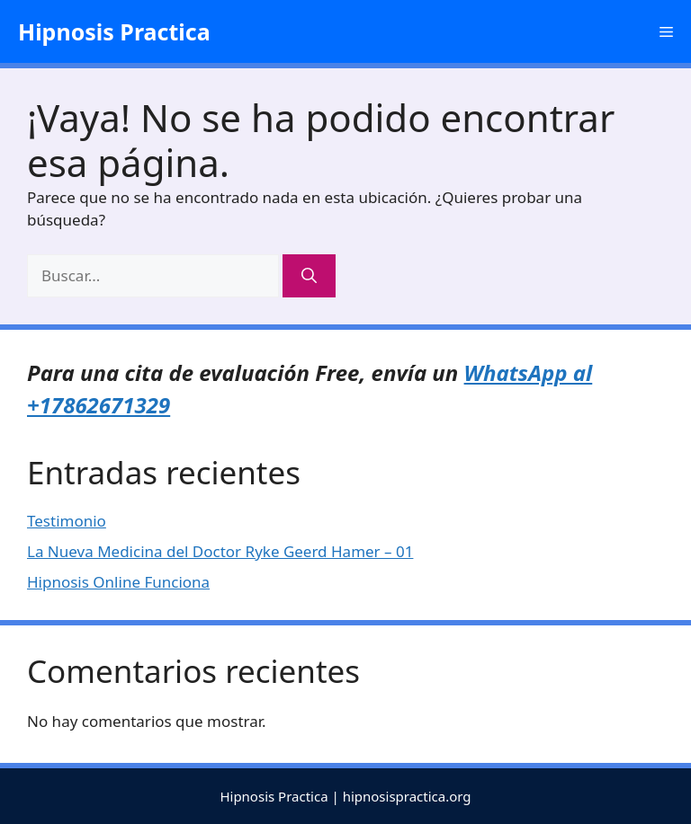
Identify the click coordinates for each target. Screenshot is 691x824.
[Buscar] (309, 275)
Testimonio (66, 520)
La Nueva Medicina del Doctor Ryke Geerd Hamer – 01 (220, 551)
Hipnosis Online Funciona (118, 581)
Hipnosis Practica (114, 31)
